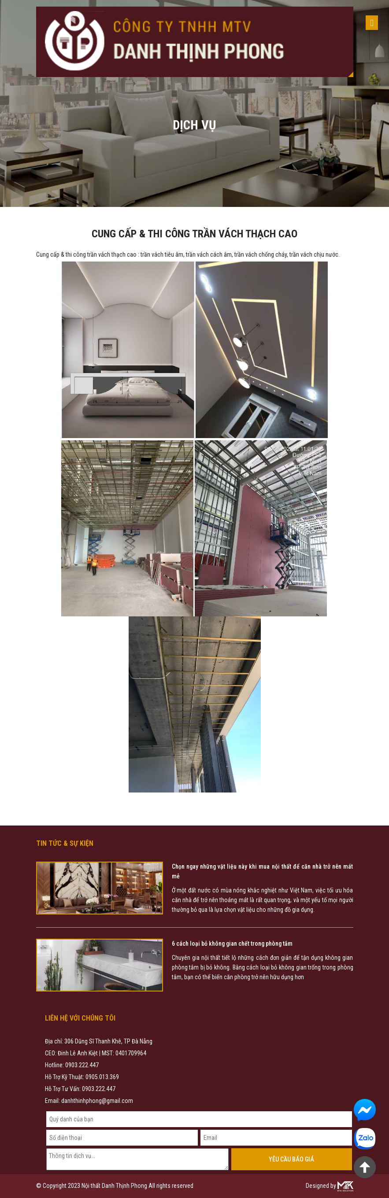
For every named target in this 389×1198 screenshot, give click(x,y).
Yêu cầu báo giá (291, 1159)
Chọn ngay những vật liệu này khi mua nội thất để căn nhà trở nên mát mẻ (262, 871)
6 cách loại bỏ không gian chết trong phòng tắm (232, 943)
